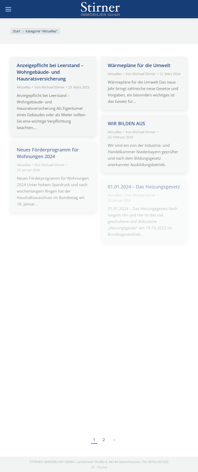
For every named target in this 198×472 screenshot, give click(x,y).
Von (49, 87)
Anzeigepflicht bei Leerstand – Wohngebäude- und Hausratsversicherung (50, 72)
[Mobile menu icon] (8, 9)
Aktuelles (24, 87)
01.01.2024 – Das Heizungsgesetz (144, 187)
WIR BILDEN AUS (126, 123)
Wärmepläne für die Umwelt (139, 65)
